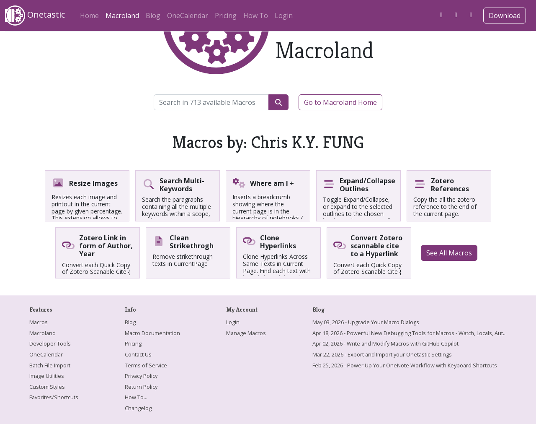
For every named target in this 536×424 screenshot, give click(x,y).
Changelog (138, 408)
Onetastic (35, 15)
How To (255, 15)
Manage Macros (246, 333)
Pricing (226, 15)
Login (284, 15)
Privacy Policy (141, 376)
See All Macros (449, 253)
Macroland (124, 14)
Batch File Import (49, 365)
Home (89, 15)
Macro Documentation (152, 333)
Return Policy (141, 386)
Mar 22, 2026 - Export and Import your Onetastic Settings (382, 354)
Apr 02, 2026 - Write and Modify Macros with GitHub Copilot (385, 343)
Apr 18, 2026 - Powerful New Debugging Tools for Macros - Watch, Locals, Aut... (409, 333)
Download (505, 15)
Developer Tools (50, 343)
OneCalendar (187, 15)
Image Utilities (46, 376)
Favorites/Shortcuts (53, 397)
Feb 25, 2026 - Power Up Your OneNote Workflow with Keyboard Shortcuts (404, 365)
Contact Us (138, 354)
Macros (38, 322)
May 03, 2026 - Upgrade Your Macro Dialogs (365, 322)
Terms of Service (146, 365)
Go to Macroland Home (340, 102)
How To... (136, 397)
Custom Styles (47, 386)
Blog (153, 15)
